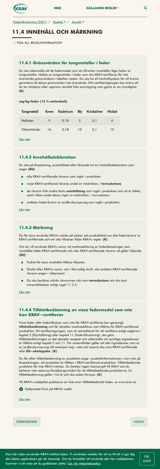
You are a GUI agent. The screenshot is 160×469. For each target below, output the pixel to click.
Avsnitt (78, 22)
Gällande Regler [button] (101, 8)
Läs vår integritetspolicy (84, 463)
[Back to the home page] (21, 8)
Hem (57, 8)
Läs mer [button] (24, 139)
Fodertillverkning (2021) (30, 22)
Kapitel (59, 22)
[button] (64, 63)
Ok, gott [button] (147, 459)
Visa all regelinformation (37, 43)
